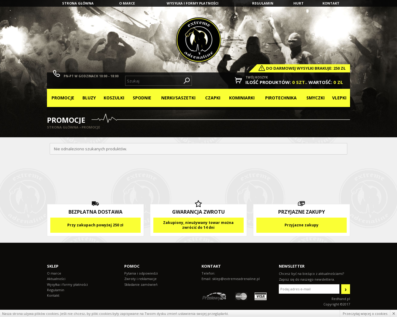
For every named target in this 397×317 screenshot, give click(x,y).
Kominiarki (242, 98)
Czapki (212, 98)
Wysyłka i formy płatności (193, 3)
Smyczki (315, 98)
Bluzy (89, 98)
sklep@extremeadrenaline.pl (236, 278)
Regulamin (262, 3)
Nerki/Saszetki (178, 98)
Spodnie (142, 98)
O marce (127, 3)
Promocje (63, 98)
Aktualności (56, 278)
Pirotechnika (281, 98)
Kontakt (330, 3)
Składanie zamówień (141, 284)
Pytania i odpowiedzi (141, 273)
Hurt (298, 3)
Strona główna (78, 3)
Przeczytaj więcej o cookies (365, 313)
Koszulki (114, 98)
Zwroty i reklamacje (140, 278)
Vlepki (339, 98)
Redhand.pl (341, 298)
